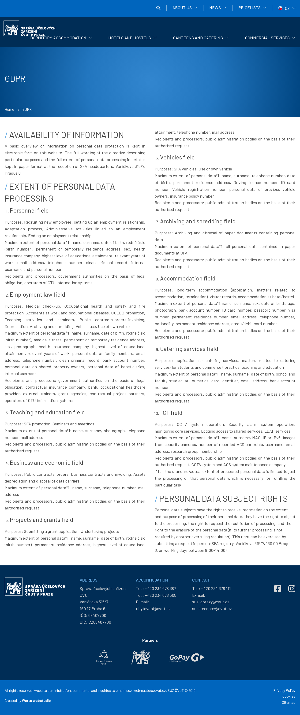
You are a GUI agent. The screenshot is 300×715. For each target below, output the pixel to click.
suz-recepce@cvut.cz (212, 608)
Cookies (288, 696)
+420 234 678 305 (160, 595)
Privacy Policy (284, 690)
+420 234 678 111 (216, 588)
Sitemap (288, 702)
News (215, 7)
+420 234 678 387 (160, 588)
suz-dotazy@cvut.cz (210, 601)
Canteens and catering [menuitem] (198, 37)
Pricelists (249, 7)
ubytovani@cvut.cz (153, 608)
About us (182, 7)
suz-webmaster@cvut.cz (146, 690)
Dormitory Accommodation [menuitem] (58, 37)
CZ (287, 8)
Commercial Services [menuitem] (267, 37)
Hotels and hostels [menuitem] (129, 37)
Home (9, 109)
